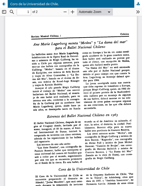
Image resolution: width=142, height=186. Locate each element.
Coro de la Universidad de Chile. (34, 4)
